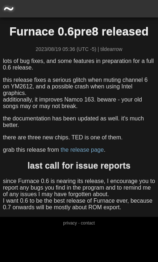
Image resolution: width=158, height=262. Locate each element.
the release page (82, 150)
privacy (70, 223)
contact (88, 223)
